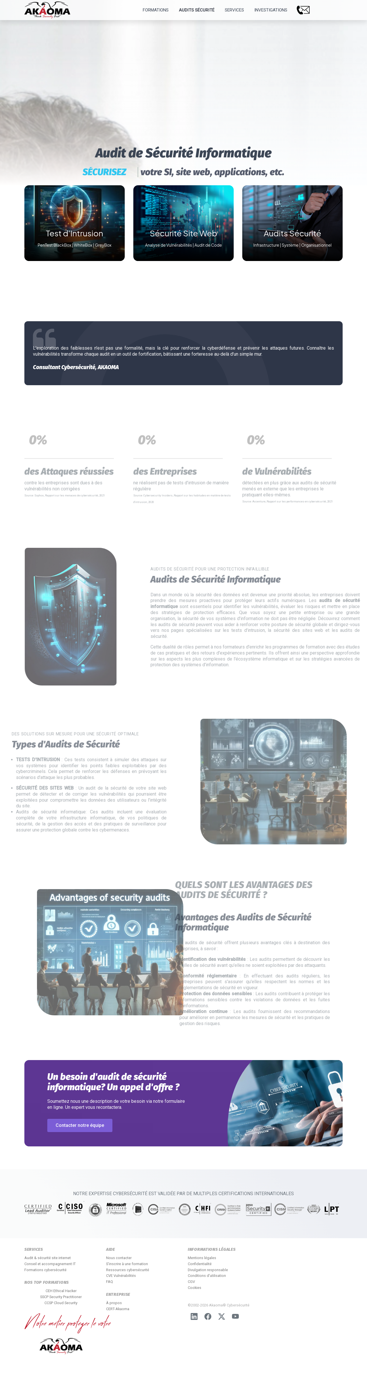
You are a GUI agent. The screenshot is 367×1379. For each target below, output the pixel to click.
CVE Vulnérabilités (121, 1275)
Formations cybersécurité (45, 1270)
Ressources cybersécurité (127, 1270)
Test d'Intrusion (74, 233)
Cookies (194, 1287)
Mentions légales (202, 1258)
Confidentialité (200, 1264)
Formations (156, 10)
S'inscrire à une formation (127, 1264)
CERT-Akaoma (117, 1309)
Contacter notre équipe (80, 1125)
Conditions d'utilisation (207, 1275)
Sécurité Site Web (183, 233)
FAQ (109, 1281)
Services (234, 10)
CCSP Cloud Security (60, 1303)
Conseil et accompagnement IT (50, 1264)
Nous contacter (119, 1258)
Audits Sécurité (196, 10)
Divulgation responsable (208, 1270)
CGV (191, 1281)
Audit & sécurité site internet (47, 1258)
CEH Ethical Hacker (61, 1291)
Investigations (270, 10)
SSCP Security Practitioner (61, 1297)
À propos (114, 1303)
